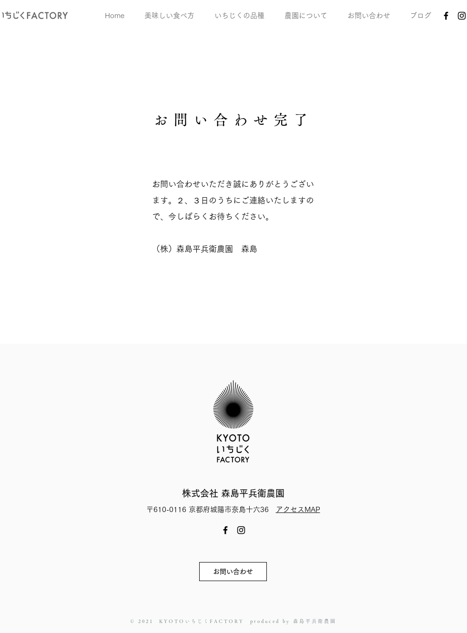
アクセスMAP (298, 509)
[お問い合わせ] (233, 571)
